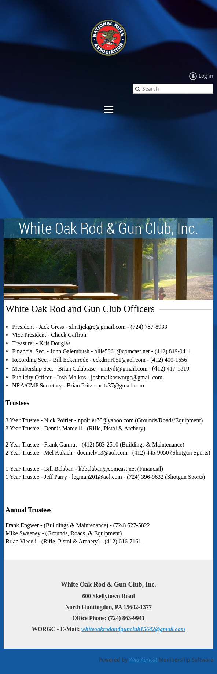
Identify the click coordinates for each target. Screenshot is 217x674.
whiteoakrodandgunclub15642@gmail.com (133, 629)
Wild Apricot (143, 659)
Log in (206, 75)
